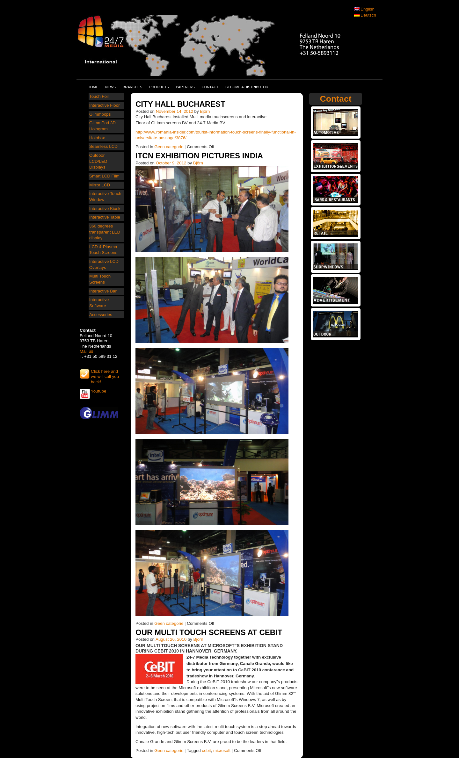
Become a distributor (246, 87)
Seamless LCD (103, 146)
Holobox (97, 137)
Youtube (98, 391)
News (110, 87)
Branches (132, 87)
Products (159, 87)
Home (93, 87)
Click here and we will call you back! (105, 374)
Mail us (86, 351)
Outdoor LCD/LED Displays (98, 161)
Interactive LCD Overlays (104, 264)
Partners (185, 87)
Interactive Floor (104, 105)
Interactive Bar (103, 291)
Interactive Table (104, 217)
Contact (210, 87)
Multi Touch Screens (100, 279)
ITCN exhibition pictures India (199, 155)
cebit (206, 750)
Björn (205, 111)
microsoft (221, 750)
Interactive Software (99, 302)
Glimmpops (100, 114)
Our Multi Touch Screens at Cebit (208, 632)
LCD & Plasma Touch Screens (103, 249)
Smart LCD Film (104, 176)
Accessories (100, 314)
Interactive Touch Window (105, 196)
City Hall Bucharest (180, 104)
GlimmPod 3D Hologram (102, 125)
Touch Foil (99, 96)
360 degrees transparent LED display (104, 232)
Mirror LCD (99, 185)
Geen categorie (168, 146)
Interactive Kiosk (104, 208)
